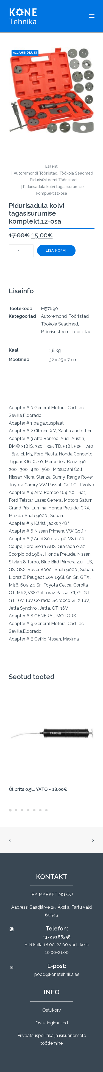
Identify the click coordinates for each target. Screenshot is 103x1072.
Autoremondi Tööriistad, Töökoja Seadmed (53, 173)
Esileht (51, 166)
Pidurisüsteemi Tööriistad (53, 180)
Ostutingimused (51, 1022)
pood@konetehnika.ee (56, 974)
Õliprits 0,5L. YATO (38, 789)
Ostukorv (51, 1010)
